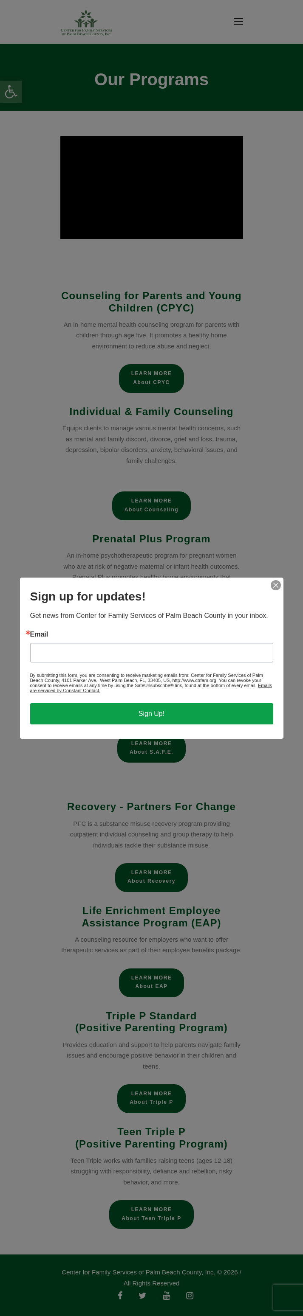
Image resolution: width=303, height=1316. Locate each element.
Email (39, 634)
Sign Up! (151, 713)
